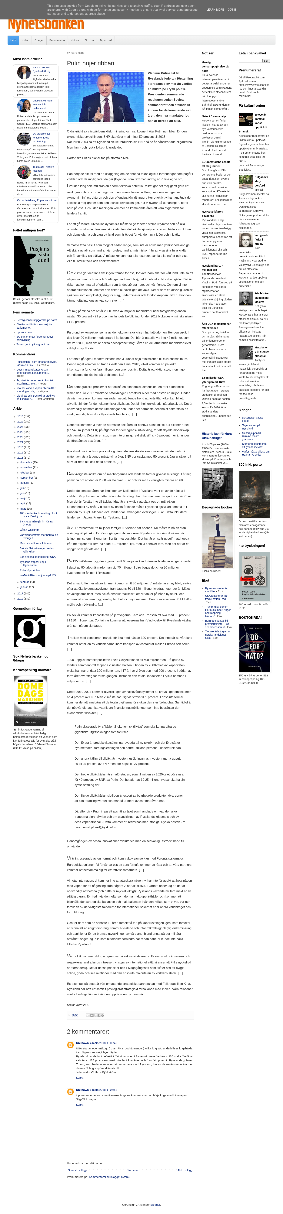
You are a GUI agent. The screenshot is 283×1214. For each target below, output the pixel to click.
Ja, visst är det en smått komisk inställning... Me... (35, 382)
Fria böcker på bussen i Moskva (262, 297)
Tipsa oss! (106, 40)
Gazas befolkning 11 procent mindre (37, 200)
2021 (20, 442)
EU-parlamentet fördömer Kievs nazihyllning (41, 137)
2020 (20, 447)
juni (22, 493)
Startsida (132, 1170)
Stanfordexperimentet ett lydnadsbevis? (254, 445)
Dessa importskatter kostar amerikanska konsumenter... (33, 371)
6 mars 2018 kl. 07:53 (103, 1089)
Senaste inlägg (77, 1170)
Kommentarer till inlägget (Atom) (109, 1176)
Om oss (89, 40)
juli (22, 488)
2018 (20, 457)
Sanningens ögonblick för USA (38, 556)
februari (25, 581)
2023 (20, 431)
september (27, 477)
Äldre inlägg (185, 1170)
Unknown (82, 1043)
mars (23, 508)
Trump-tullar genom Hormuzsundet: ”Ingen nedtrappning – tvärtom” (218, 611)
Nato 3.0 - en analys (214, 116)
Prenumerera (57, 40)
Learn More (215, 9)
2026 (20, 416)
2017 (20, 593)
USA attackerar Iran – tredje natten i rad (218, 597)
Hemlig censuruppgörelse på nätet (37, 320)
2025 (20, 421)
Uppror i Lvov (24, 332)
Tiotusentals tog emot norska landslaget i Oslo (217, 634)
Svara (79, 1077)
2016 (20, 598)
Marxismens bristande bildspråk (262, 351)
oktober (25, 472)
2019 (20, 452)
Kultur (25, 40)
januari (24, 587)
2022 (20, 437)
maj (22, 498)
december (26, 462)
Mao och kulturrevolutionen (36, 543)
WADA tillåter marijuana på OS (38, 575)
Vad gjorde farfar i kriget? (261, 239)
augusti (25, 482)
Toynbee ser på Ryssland (251, 427)
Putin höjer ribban (30, 570)
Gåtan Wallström (29, 529)
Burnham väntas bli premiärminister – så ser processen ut (217, 624)
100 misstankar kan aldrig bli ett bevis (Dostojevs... (38, 515)
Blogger (155, 1204)
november (26, 467)
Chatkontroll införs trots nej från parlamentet (42, 104)
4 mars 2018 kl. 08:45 (103, 1043)
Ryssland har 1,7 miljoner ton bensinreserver (212, 270)
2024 (20, 426)
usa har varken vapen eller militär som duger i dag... (36, 390)
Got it (232, 9)
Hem (13, 40)
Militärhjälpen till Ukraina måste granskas (251, 436)
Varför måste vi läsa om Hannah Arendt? (256, 453)
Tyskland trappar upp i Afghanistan (33, 563)
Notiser (75, 40)
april (23, 503)
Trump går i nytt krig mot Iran (33, 344)
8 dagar (39, 40)
